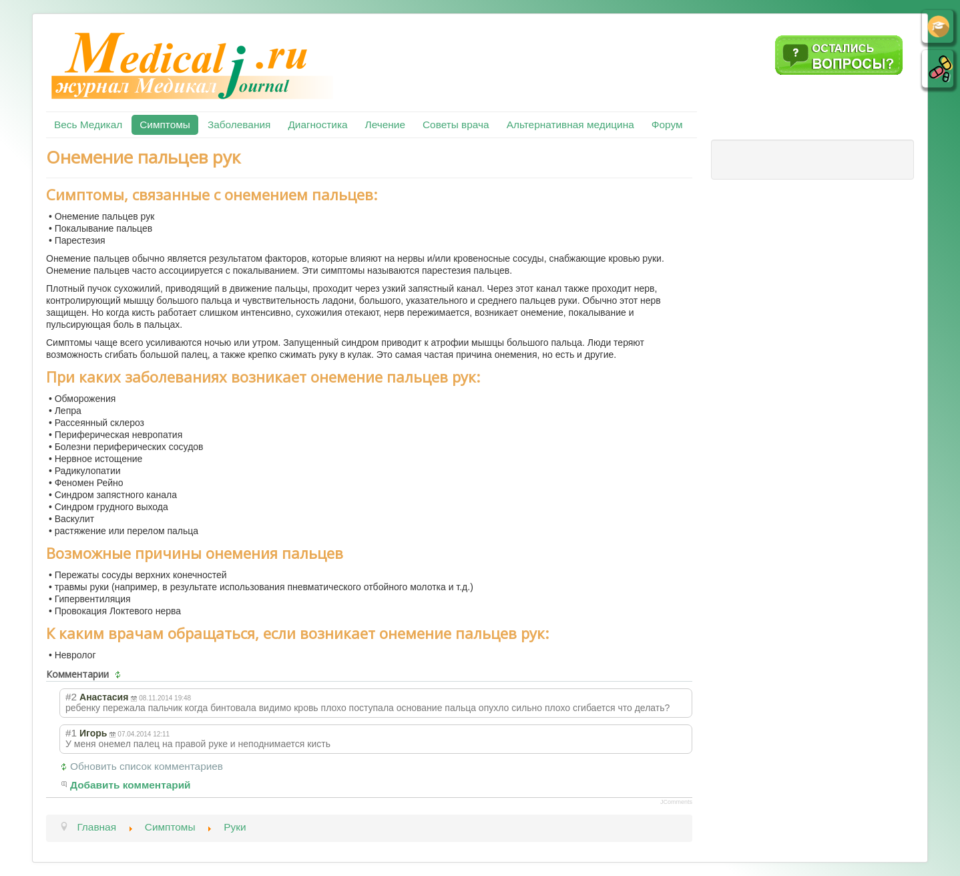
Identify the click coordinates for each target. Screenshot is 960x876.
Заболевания (239, 124)
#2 (71, 696)
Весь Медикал (88, 124)
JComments (676, 802)
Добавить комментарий (130, 785)
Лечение (385, 124)
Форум (667, 124)
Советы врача (456, 124)
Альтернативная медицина (570, 124)
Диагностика (317, 124)
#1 (71, 732)
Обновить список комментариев (146, 766)
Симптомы (165, 124)
